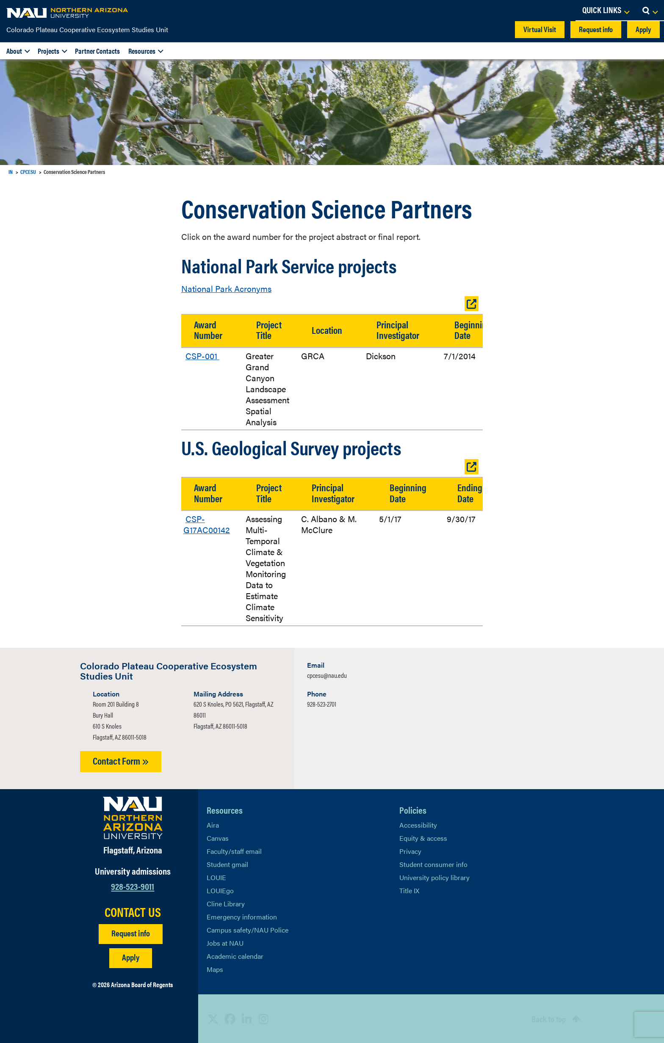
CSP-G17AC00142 (206, 524)
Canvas (218, 838)
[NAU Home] (68, 12)
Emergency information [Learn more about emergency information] (242, 917)
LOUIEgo (220, 890)
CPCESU (28, 172)
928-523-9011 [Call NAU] (132, 885)
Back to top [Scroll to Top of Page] (548, 1019)
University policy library (434, 877)
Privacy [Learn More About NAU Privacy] (410, 851)
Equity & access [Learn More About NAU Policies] (423, 838)
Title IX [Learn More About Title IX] (409, 890)
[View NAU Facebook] (229, 1018)
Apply (643, 29)
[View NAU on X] (213, 1018)
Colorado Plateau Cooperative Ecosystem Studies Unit (87, 29)
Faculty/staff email (234, 851)
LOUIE (216, 877)
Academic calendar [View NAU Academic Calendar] (235, 956)
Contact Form (121, 761)
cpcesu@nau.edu (327, 675)
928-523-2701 (321, 704)
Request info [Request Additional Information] (130, 932)
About (14, 51)
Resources (141, 51)
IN (10, 172)
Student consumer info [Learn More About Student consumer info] (433, 864)
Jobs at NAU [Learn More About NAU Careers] (225, 943)
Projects (48, 51)
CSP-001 (202, 355)
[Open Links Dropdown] (605, 10)
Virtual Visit (539, 29)
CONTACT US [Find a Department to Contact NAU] (133, 911)
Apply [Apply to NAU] (130, 956)
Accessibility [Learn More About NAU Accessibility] (418, 825)
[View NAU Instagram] (263, 1018)
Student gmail (227, 864)
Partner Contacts (97, 51)
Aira (213, 825)
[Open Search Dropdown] (650, 10)
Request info (596, 29)
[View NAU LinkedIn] (246, 1018)
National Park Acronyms (226, 288)
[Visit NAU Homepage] (133, 818)
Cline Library (226, 904)
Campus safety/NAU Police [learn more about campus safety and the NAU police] (247, 930)
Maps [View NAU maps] (215, 969)
